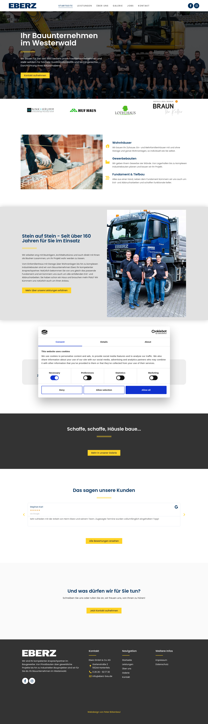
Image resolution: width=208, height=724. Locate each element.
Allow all (146, 390)
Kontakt (143, 5)
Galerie (118, 5)
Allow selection (104, 390)
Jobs (130, 5)
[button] (24, 514)
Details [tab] (104, 342)
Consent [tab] (60, 342)
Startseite (65, 5)
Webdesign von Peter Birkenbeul (104, 712)
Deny (62, 390)
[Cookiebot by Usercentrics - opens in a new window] (154, 332)
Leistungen (84, 5)
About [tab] (148, 342)
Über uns (102, 5)
